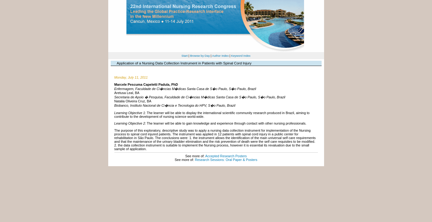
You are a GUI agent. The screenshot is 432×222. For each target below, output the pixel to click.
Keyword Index (240, 55)
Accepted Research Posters (226, 156)
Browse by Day (200, 55)
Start (185, 55)
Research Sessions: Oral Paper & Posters (226, 160)
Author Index (220, 55)
